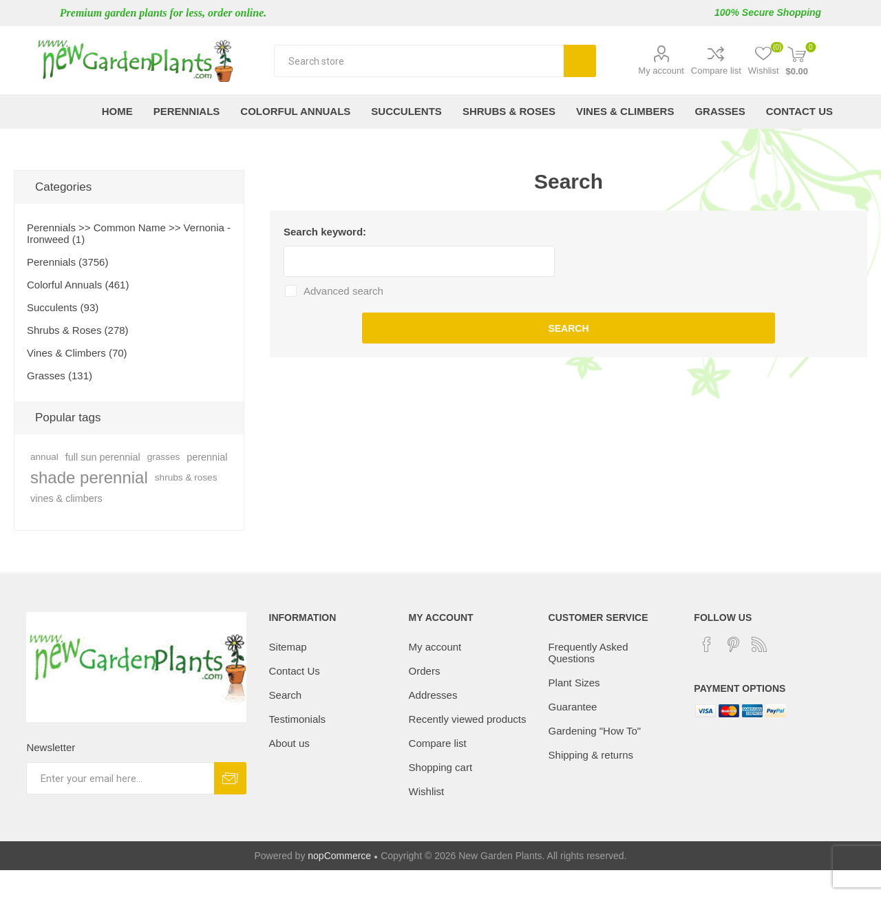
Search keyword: (325, 232)
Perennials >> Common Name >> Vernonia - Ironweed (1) (129, 233)
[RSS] (759, 644)
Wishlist (427, 791)
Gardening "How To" (595, 731)
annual (44, 457)
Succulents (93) (62, 307)
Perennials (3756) (67, 262)
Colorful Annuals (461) (78, 285)
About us (289, 743)
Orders (424, 671)
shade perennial (89, 477)
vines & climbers (66, 498)
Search (580, 61)
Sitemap (288, 647)
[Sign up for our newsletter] (120, 778)
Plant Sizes (574, 682)
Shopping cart (441, 767)
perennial (207, 457)
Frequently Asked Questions (588, 652)
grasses (163, 457)
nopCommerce (339, 855)
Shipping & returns (591, 755)
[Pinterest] (733, 644)
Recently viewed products (468, 719)
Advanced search (343, 291)
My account (660, 70)
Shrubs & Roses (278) (78, 330)
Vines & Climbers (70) (77, 353)
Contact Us (294, 671)
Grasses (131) (59, 375)
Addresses (433, 695)
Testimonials (297, 719)
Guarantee (573, 707)
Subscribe (230, 778)
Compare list (716, 70)
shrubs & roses (186, 477)
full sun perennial (102, 457)
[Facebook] (707, 644)
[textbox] (419, 61)
